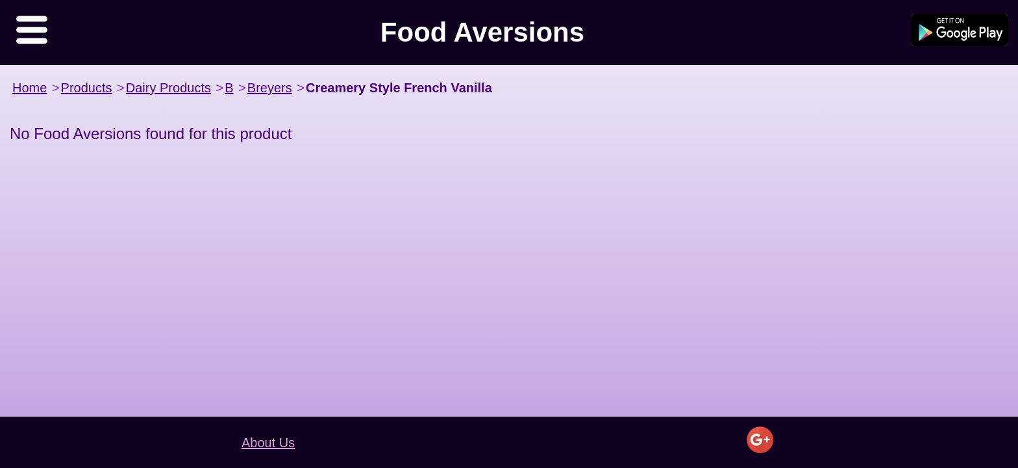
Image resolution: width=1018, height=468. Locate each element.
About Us (268, 443)
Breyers (269, 88)
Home (29, 88)
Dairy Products (168, 88)
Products (86, 88)
